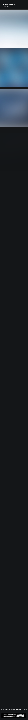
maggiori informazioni (10, 716)
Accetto (20, 716)
